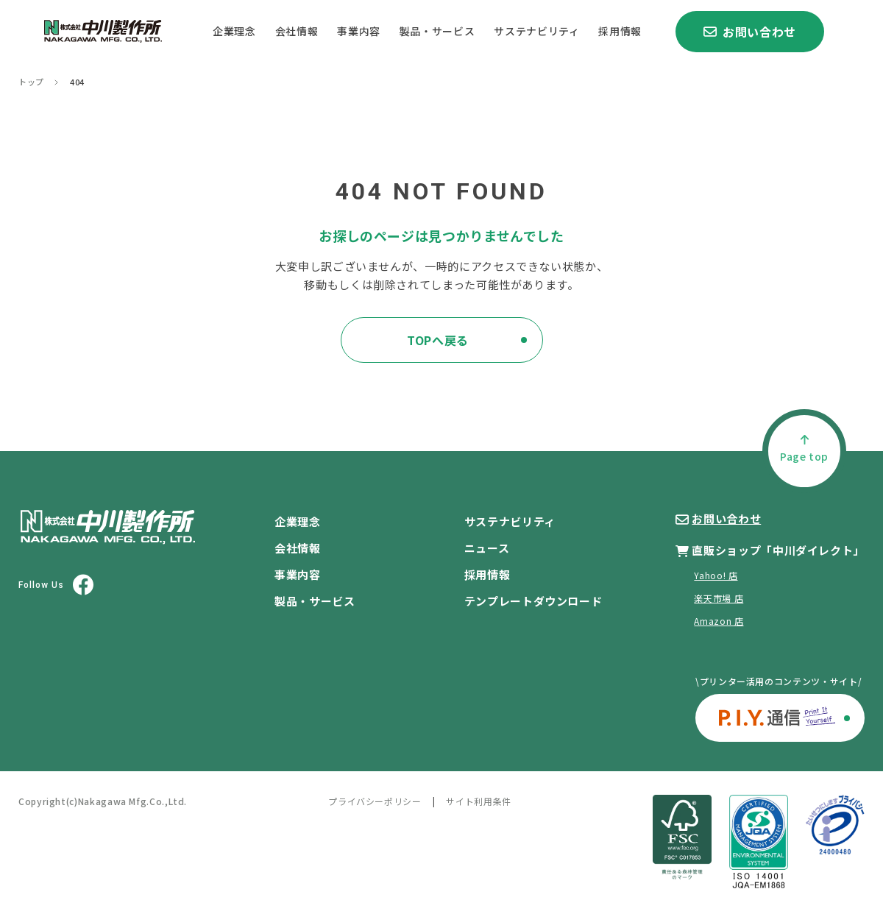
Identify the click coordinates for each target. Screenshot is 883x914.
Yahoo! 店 (715, 575)
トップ (31, 82)
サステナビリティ (536, 31)
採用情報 (620, 31)
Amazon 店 (718, 620)
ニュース (487, 548)
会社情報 (297, 31)
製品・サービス (437, 31)
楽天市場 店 (718, 598)
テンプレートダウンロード (533, 601)
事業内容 (358, 31)
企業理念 (234, 31)
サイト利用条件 (478, 801)
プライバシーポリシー (374, 801)
